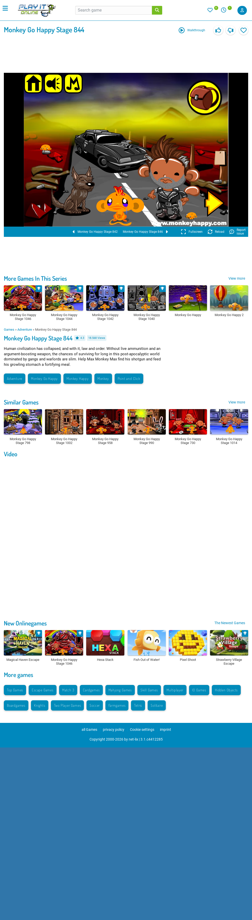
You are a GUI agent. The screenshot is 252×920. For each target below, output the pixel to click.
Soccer (95, 705)
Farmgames (116, 705)
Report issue (237, 231)
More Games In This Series (35, 278)
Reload (216, 231)
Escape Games (42, 690)
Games (9, 329)
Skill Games (149, 690)
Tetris (138, 705)
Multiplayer (175, 690)
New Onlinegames (25, 623)
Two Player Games (67, 705)
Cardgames (91, 690)
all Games (89, 729)
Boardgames (16, 705)
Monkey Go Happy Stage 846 (145, 231)
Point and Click (129, 378)
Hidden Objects (226, 690)
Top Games (15, 690)
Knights (39, 705)
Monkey (103, 378)
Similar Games (21, 402)
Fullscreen (192, 231)
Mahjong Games (120, 690)
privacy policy (113, 729)
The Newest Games (229, 623)
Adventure (24, 329)
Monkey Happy (78, 378)
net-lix (133, 739)
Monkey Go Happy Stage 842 (95, 231)
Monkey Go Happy (44, 378)
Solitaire (157, 705)
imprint (165, 729)
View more (236, 278)
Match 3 (68, 690)
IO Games (199, 690)
